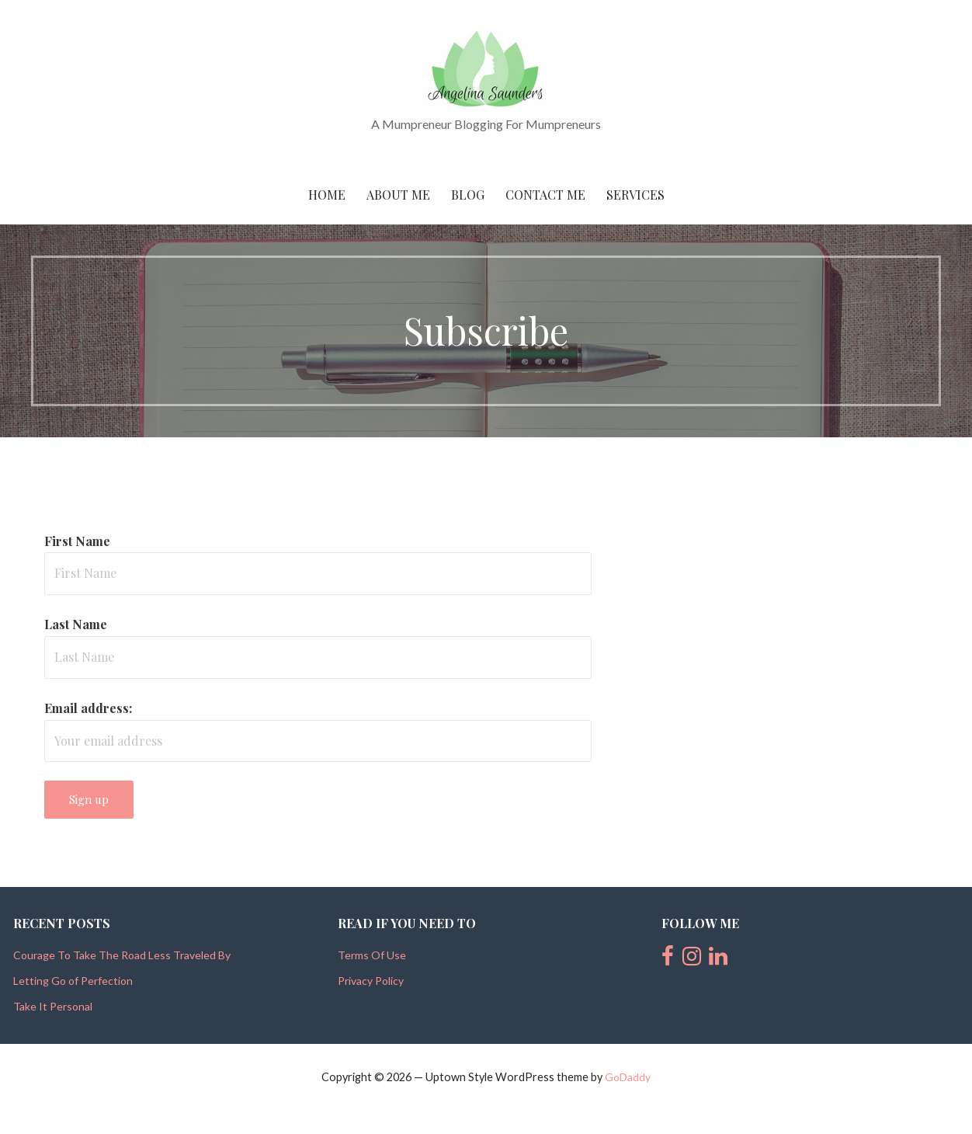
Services (635, 194)
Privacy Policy (371, 980)
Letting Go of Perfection (73, 980)
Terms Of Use (372, 955)
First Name (77, 541)
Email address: (88, 708)
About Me (398, 194)
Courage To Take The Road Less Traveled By (122, 955)
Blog (467, 194)
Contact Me (545, 194)
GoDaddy (628, 1077)
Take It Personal (52, 1006)
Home (326, 194)
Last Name (75, 624)
